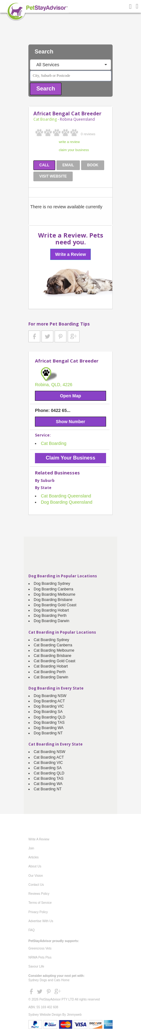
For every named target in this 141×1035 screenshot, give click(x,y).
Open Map (70, 395)
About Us (34, 866)
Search (45, 88)
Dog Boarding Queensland (66, 502)
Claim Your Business (70, 457)
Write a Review (70, 254)
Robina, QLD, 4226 (53, 384)
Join (31, 848)
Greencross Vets (39, 948)
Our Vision (35, 875)
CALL (44, 165)
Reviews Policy (38, 893)
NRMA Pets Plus (39, 957)
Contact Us (36, 884)
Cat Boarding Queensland (66, 495)
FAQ (31, 930)
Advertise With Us (40, 921)
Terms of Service (39, 902)
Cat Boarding (45, 119)
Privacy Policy (38, 912)
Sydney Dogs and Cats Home (49, 980)
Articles (33, 857)
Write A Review (38, 839)
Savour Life (36, 966)
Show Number (70, 421)
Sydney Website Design (44, 1014)
